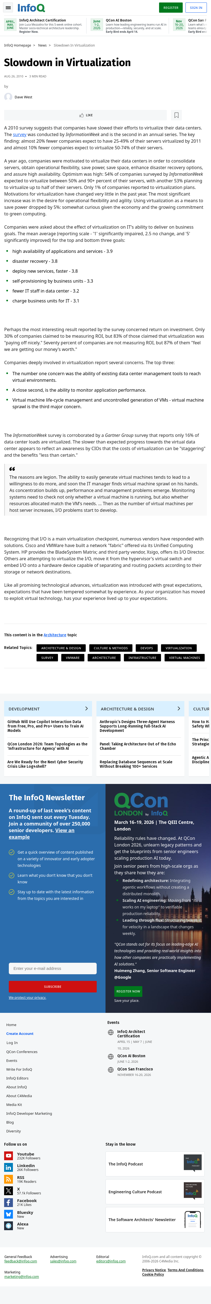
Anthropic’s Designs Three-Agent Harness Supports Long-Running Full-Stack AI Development (138, 736)
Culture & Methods (112, 648)
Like (20, 114)
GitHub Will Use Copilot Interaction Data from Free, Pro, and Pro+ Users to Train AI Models (47, 736)
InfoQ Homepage (18, 44)
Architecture (56, 635)
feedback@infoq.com (22, 1277)
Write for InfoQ (20, 1082)
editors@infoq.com (111, 1277)
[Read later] (38, 114)
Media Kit (15, 1118)
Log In (13, 1056)
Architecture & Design (62, 648)
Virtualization (180, 648)
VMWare (74, 658)
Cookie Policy (152, 1290)
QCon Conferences (23, 1065)
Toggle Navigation (10, 6)
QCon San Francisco (135, 1083)
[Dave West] (9, 96)
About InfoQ (17, 1100)
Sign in (195, 6)
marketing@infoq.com (23, 1293)
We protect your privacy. (27, 1009)
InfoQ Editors (18, 1091)
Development (25, 718)
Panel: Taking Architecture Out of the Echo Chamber (139, 756)
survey (21, 134)
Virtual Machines (58, 667)
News (44, 44)
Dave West (25, 96)
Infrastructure (144, 658)
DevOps (148, 648)
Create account (21, 1047)
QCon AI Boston (131, 1069)
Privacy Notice (153, 1286)
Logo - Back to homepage (33, 6)
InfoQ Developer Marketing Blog (30, 1131)
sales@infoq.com (64, 1277)
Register (169, 6)
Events (12, 1074)
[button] (52, 999)
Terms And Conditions (185, 1286)
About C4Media (20, 1109)
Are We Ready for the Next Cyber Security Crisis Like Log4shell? (46, 774)
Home (12, 1038)
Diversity (14, 1144)
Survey (48, 658)
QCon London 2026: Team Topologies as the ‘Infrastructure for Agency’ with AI (49, 756)
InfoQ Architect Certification (131, 1047)
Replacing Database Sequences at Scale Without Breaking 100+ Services (137, 774)
